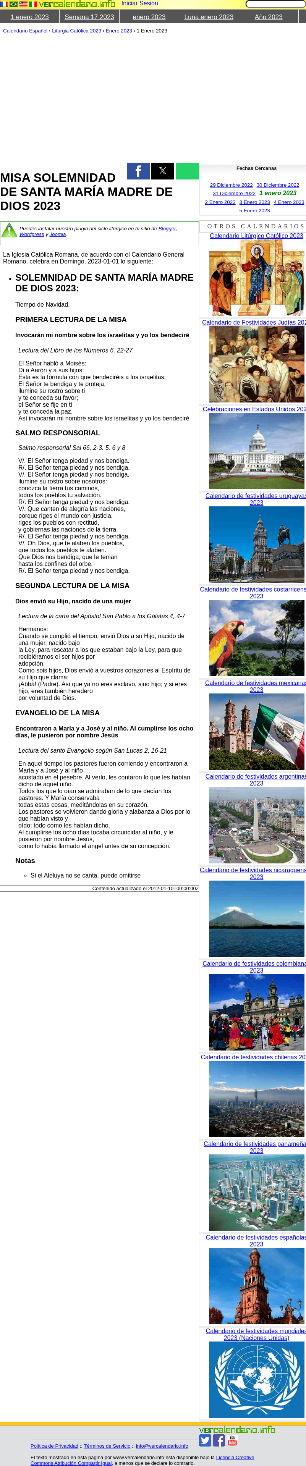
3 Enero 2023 (255, 202)
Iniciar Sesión (139, 3)
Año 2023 (269, 17)
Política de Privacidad (54, 1446)
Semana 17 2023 (89, 17)
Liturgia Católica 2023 (76, 31)
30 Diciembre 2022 (278, 185)
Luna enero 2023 (209, 17)
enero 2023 (149, 17)
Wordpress (31, 234)
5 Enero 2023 (255, 210)
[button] (138, 171)
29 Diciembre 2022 (231, 185)
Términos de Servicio (107, 1446)
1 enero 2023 (30, 17)
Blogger (167, 228)
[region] (95, 100)
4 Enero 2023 (289, 202)
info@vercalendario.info (162, 1446)
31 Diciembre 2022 (234, 193)
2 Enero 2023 (220, 202)
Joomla (58, 234)
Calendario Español (25, 31)
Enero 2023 (119, 31)
